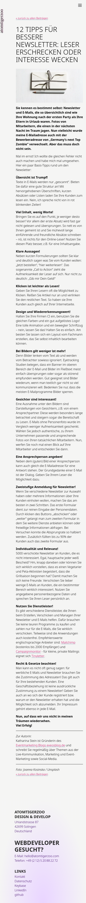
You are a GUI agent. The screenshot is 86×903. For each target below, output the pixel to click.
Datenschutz (23, 881)
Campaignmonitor (28, 651)
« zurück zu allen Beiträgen (32, 18)
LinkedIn (20, 890)
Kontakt (20, 877)
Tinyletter (37, 656)
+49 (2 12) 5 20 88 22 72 (42, 860)
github (19, 895)
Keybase (20, 886)
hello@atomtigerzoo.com (41, 856)
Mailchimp (68, 642)
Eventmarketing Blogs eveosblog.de (40, 745)
